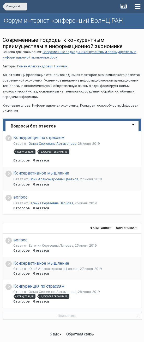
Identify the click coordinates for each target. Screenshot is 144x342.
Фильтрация (100, 228)
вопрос (20, 197)
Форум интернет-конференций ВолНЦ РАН (63, 20)
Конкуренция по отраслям (38, 137)
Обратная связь (80, 334)
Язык (56, 334)
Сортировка (126, 228)
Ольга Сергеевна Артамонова (52, 144)
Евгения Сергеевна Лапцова (51, 203)
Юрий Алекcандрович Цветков (54, 179)
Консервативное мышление (41, 173)
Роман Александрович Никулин (42, 66)
